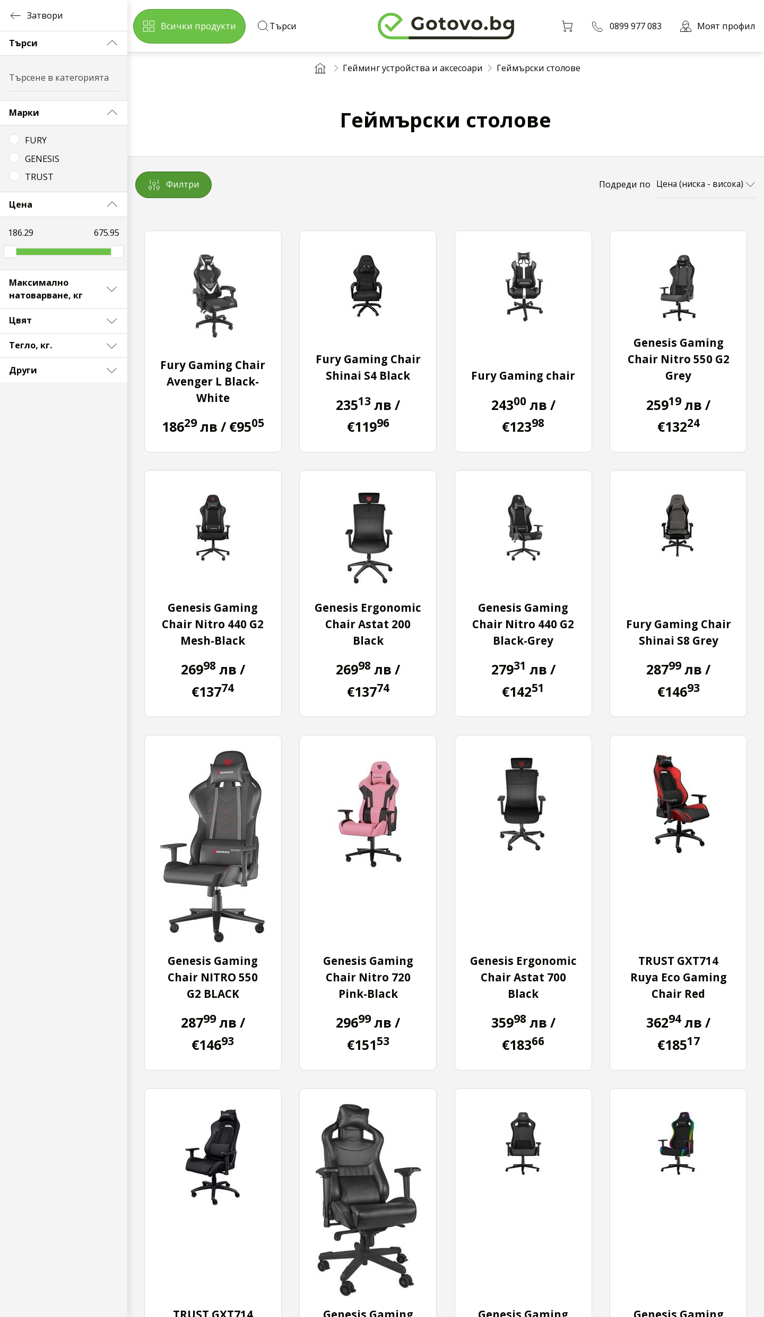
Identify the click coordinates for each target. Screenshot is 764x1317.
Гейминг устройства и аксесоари (413, 68)
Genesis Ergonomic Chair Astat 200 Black (368, 624)
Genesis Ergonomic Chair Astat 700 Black (523, 977)
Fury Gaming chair (523, 375)
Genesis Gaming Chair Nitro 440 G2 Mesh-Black (213, 624)
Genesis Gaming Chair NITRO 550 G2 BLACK (213, 977)
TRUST (39, 177)
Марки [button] (64, 112)
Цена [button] (64, 204)
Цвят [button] (64, 320)
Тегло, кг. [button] (64, 345)
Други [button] (64, 370)
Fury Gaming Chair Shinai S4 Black (368, 367)
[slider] (10, 251)
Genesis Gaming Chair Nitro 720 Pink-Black (368, 977)
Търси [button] (64, 43)
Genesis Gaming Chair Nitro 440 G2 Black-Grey (523, 624)
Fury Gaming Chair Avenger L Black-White (212, 381)
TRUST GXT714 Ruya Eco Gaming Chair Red (678, 977)
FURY (36, 140)
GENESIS (42, 159)
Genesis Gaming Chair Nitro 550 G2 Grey (679, 359)
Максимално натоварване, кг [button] (64, 289)
